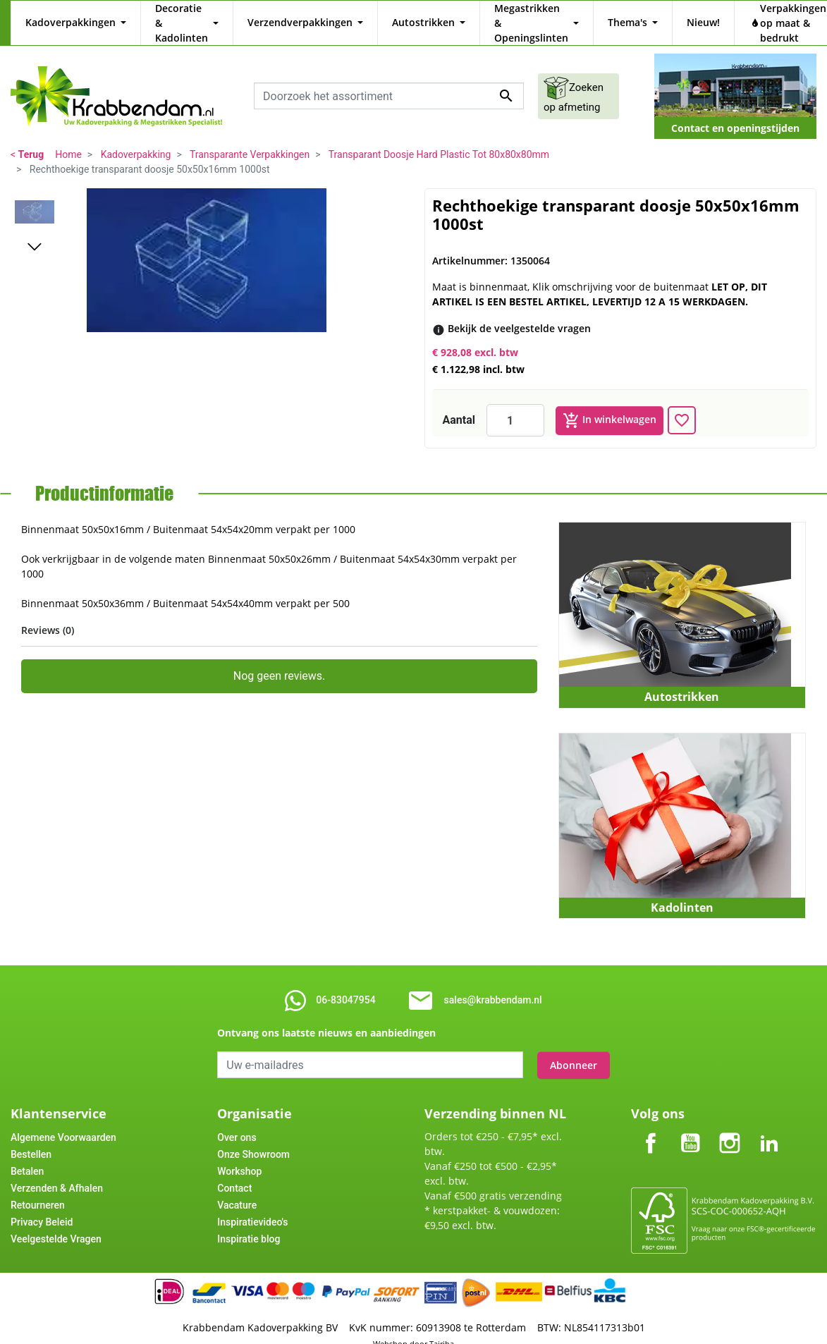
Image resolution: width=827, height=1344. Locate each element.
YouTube (690, 1115)
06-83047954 (345, 985)
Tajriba (441, 1328)
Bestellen (31, 1138)
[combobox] (389, 81)
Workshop (239, 1155)
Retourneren (38, 1189)
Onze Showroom (253, 1138)
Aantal (459, 405)
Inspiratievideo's (252, 1206)
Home (68, 139)
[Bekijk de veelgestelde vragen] (519, 313)
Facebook (651, 1115)
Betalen (27, 1155)
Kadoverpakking (136, 139)
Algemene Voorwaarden (63, 1122)
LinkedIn (769, 1115)
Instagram (730, 1115)
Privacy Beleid (42, 1206)
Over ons (236, 1122)
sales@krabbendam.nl (493, 985)
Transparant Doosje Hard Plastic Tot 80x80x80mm (439, 139)
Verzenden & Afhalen (57, 1172)
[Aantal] (515, 405)
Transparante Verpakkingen (250, 139)
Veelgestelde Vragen (56, 1223)
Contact (234, 1172)
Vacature (237, 1189)
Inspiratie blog (248, 1223)
